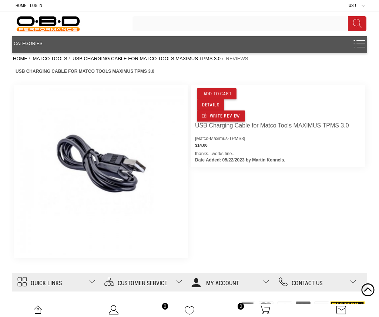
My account (215, 283)
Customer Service (135, 283)
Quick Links (39, 283)
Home (21, 5)
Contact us (300, 283)
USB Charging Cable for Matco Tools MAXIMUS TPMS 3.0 (147, 58)
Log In (36, 5)
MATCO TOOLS (50, 58)
